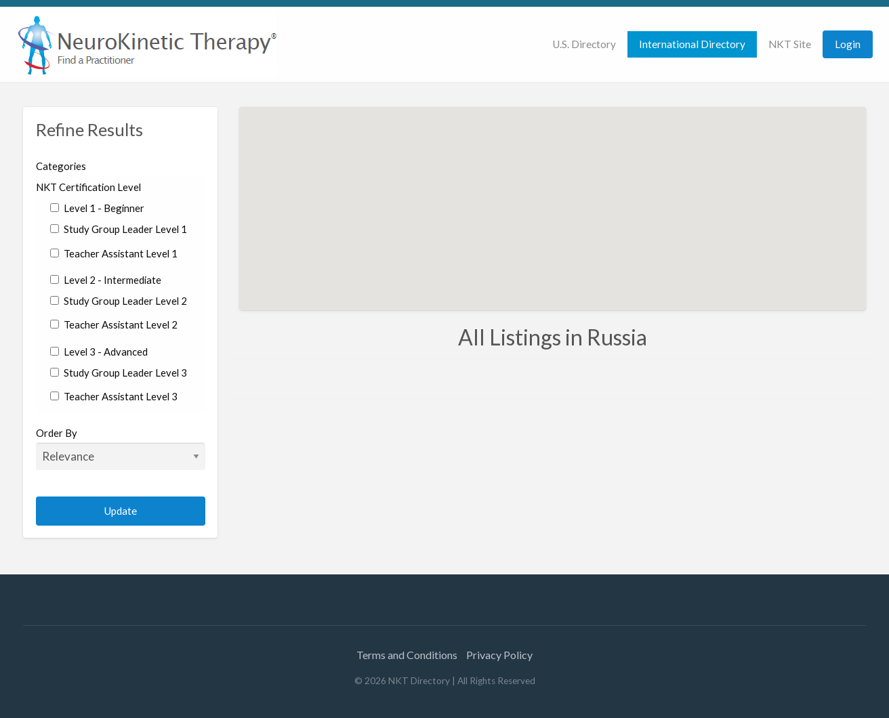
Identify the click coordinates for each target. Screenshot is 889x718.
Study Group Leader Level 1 (118, 229)
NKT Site (789, 44)
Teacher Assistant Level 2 (114, 324)
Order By (121, 448)
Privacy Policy (499, 654)
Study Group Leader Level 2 (118, 301)
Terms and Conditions (406, 654)
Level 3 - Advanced (99, 351)
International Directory (692, 44)
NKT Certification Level (88, 187)
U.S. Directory (584, 44)
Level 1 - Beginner (97, 208)
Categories (61, 166)
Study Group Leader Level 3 (118, 372)
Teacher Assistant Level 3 (114, 396)
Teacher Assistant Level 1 (114, 253)
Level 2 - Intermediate (105, 280)
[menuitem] (584, 44)
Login (848, 44)
